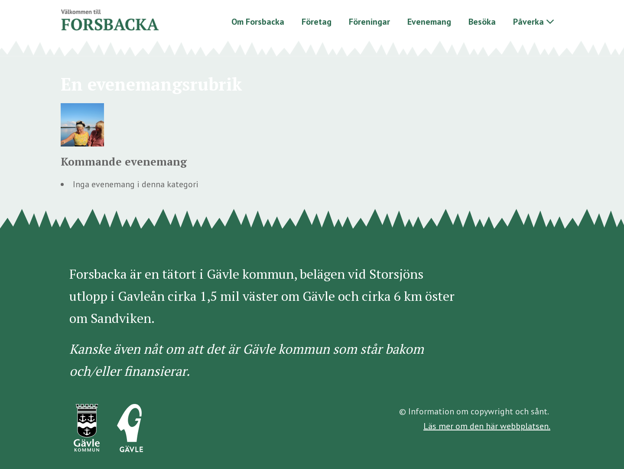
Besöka (482, 21)
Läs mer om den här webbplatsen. (486, 426)
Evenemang (429, 21)
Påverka (528, 21)
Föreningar (369, 21)
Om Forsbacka (257, 21)
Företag (317, 21)
